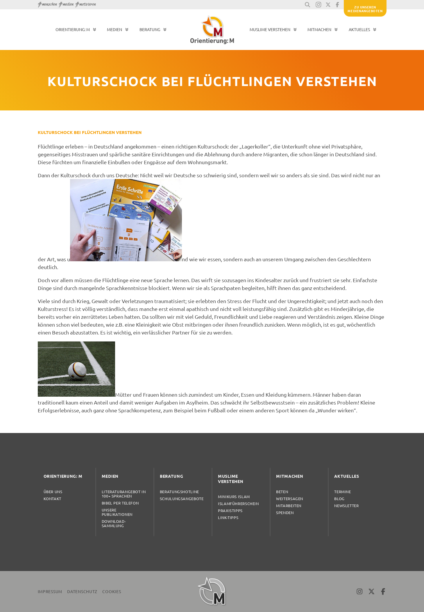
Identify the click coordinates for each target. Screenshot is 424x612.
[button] (307, 4)
